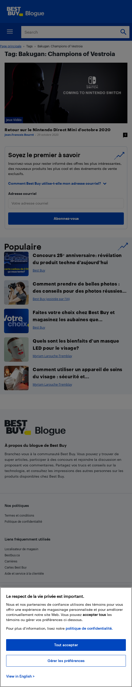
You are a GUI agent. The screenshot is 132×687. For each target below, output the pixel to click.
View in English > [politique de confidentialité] (20, 676)
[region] (66, 637)
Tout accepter (66, 645)
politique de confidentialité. (89, 628)
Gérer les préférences (66, 660)
